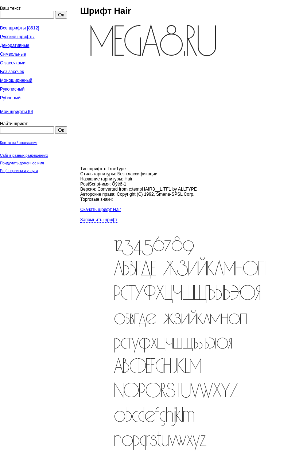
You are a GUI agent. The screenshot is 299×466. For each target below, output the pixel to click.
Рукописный (12, 89)
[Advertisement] (36, 211)
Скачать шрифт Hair (100, 209)
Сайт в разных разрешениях (24, 156)
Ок (61, 14)
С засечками (13, 62)
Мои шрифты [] (16, 111)
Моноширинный (16, 80)
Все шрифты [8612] (19, 28)
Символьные (13, 54)
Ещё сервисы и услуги (19, 171)
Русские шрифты (17, 36)
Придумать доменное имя (22, 163)
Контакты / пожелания (18, 143)
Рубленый (10, 97)
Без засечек (12, 71)
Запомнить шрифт (98, 219)
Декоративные (14, 45)
